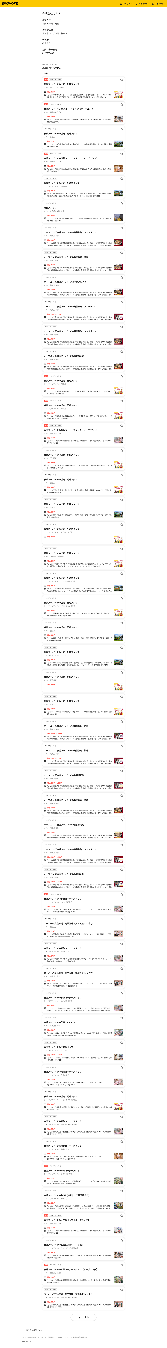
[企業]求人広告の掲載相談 (79, 1337)
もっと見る (83, 1317)
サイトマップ (42, 1337)
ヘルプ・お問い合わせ (29, 1337)
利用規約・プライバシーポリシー (58, 1337)
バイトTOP (25, 1330)
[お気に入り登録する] (122, 80)
